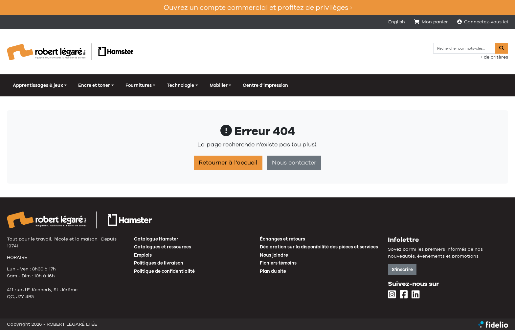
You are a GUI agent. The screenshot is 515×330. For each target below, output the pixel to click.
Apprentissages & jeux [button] (38, 85)
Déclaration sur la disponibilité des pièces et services (319, 246)
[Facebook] (404, 295)
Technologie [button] (180, 85)
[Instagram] (392, 295)
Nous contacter (294, 162)
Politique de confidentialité (164, 271)
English (396, 21)
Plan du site (273, 271)
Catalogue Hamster (156, 238)
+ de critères (494, 57)
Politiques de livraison (158, 263)
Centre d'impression (265, 85)
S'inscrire (402, 269)
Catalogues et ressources (162, 246)
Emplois (143, 255)
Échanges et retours (282, 238)
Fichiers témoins (278, 263)
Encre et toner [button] (94, 85)
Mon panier (431, 21)
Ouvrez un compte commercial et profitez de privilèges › (258, 7)
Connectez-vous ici (482, 21)
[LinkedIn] (416, 295)
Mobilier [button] (219, 85)
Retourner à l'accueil (228, 162)
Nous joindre (274, 255)
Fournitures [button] (138, 85)
